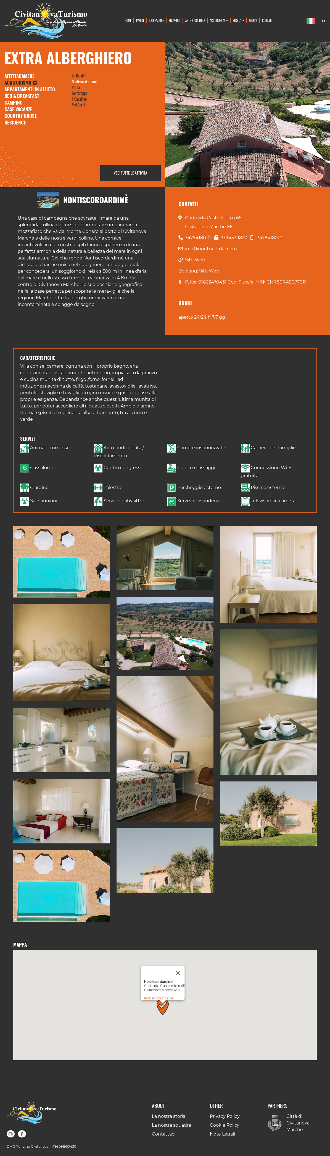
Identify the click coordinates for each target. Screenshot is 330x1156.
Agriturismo (20, 82)
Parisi (76, 87)
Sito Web (195, 260)
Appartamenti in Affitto (29, 89)
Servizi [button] (237, 20)
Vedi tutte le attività (130, 173)
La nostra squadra (171, 1125)
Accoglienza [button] (217, 20)
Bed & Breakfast (21, 95)
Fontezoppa (79, 93)
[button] (61, 562)
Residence (15, 122)
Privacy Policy (225, 1116)
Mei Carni (78, 105)
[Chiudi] (177, 951)
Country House (20, 115)
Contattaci (163, 1134)
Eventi (140, 20)
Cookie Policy (224, 1125)
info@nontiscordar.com (211, 248)
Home (128, 20)
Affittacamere (19, 75)
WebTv (253, 20)
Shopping (174, 20)
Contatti (267, 20)
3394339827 (234, 237)
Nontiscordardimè (84, 81)
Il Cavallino (79, 99)
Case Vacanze (18, 109)
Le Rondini (79, 76)
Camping (13, 102)
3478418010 (198, 237)
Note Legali (222, 1134)
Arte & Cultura (195, 20)
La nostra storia (168, 1116)
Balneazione (156, 20)
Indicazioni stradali (159, 976)
